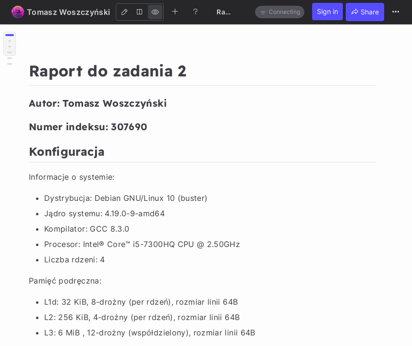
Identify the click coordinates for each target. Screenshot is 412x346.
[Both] (140, 12)
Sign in (327, 11)
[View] (155, 12)
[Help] (195, 11)
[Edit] (124, 12)
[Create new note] (175, 11)
